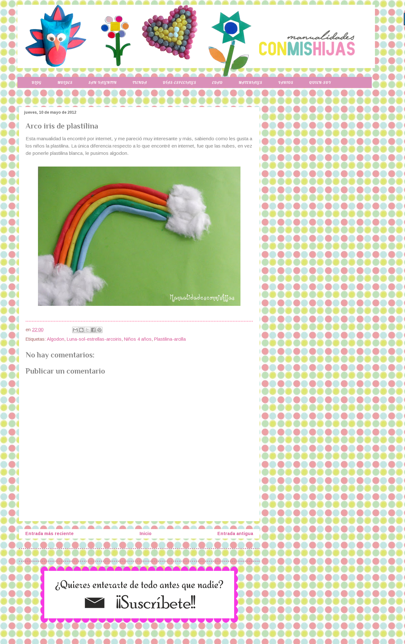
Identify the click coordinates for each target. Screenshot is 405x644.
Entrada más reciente (49, 533)
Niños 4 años (138, 339)
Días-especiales (179, 82)
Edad (217, 82)
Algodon (55, 339)
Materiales (250, 82)
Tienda (140, 82)
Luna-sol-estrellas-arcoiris (94, 339)
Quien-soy (320, 82)
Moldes (64, 82)
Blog (36, 82)
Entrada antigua (235, 533)
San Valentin (102, 82)
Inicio (146, 533)
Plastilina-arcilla (170, 339)
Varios (285, 82)
